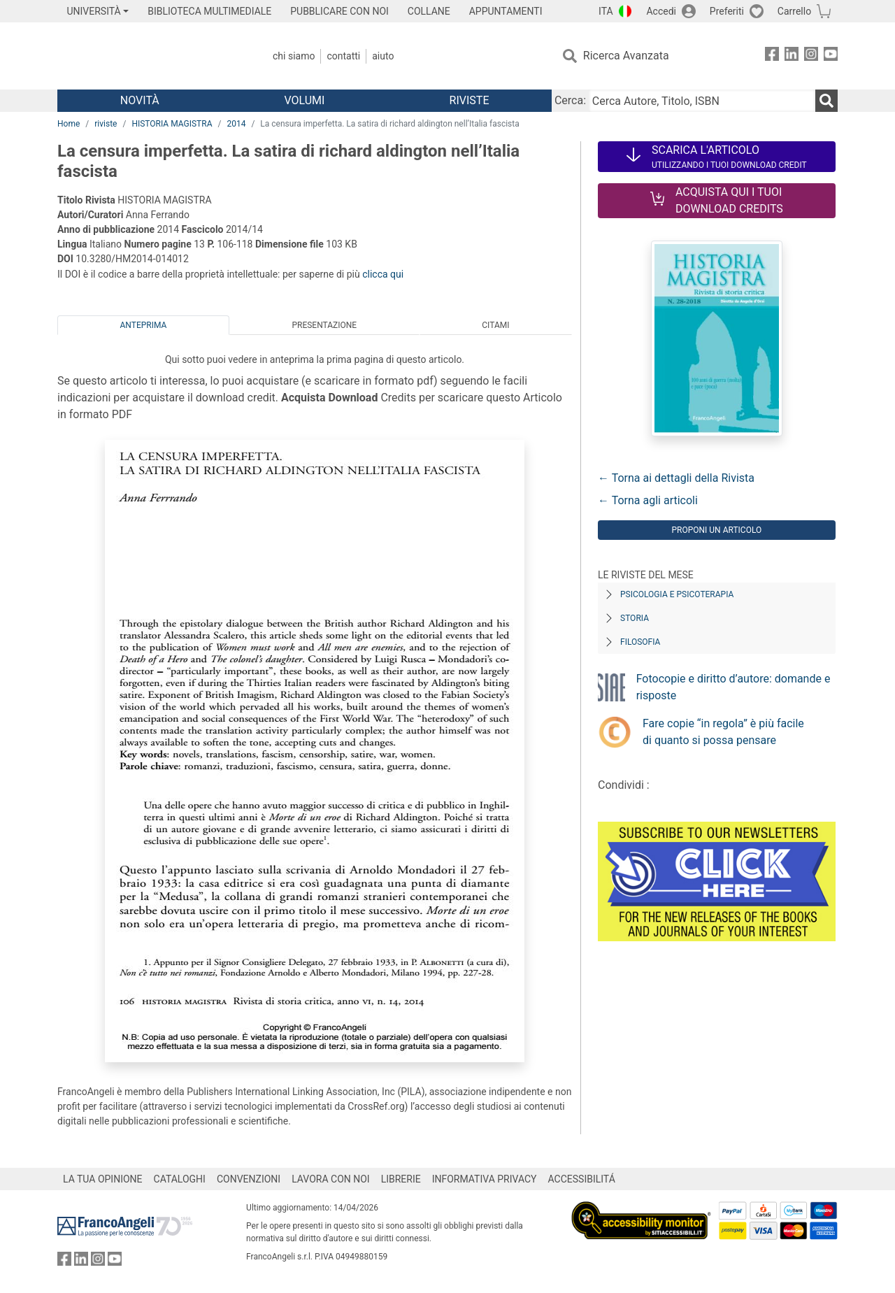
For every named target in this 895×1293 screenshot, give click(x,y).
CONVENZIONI (248, 1179)
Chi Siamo (294, 56)
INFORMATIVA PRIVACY (484, 1179)
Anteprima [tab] (143, 325)
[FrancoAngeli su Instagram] (811, 56)
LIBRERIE (401, 1179)
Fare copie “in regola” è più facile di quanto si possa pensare (723, 732)
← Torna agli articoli (648, 500)
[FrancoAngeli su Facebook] (772, 56)
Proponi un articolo (716, 530)
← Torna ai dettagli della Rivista (676, 478)
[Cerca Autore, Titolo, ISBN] (702, 101)
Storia (634, 618)
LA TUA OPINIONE (103, 1179)
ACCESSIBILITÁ (581, 1179)
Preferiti (727, 11)
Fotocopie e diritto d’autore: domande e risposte (733, 687)
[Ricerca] (826, 101)
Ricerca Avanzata (626, 55)
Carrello (794, 11)
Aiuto (383, 56)
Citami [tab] (495, 325)
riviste (105, 124)
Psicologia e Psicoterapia (676, 594)
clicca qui (382, 274)
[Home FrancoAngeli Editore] (150, 56)
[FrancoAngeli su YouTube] (831, 56)
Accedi (661, 11)
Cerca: (570, 100)
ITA (606, 11)
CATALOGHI (180, 1179)
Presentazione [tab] (324, 325)
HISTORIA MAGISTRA (171, 124)
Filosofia (640, 642)
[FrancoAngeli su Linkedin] (792, 56)
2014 (236, 124)
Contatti (343, 56)
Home (68, 124)
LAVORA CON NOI (331, 1179)
